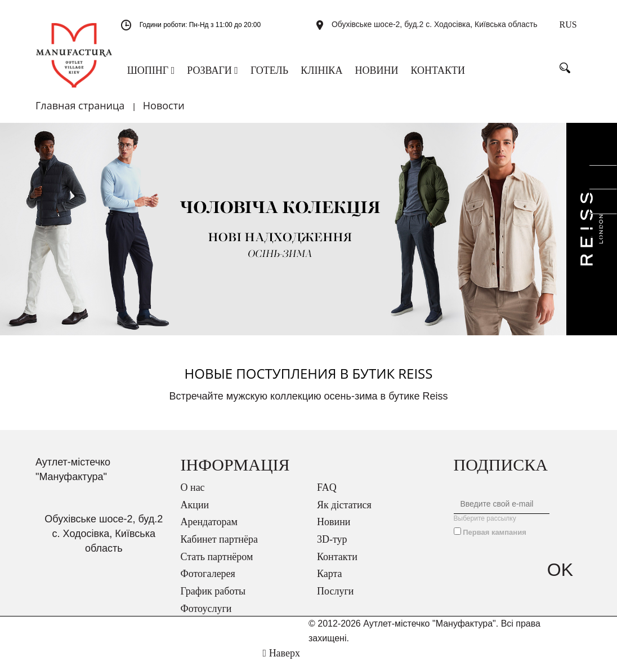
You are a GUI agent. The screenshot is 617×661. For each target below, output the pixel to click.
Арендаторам (209, 521)
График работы (213, 591)
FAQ (327, 487)
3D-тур (332, 539)
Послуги (335, 591)
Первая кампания (494, 532)
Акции (195, 505)
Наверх (281, 653)
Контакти (337, 556)
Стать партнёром (217, 556)
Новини (333, 521)
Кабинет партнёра (219, 539)
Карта (329, 573)
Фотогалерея (208, 573)
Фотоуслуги (206, 608)
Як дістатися (344, 505)
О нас (193, 487)
